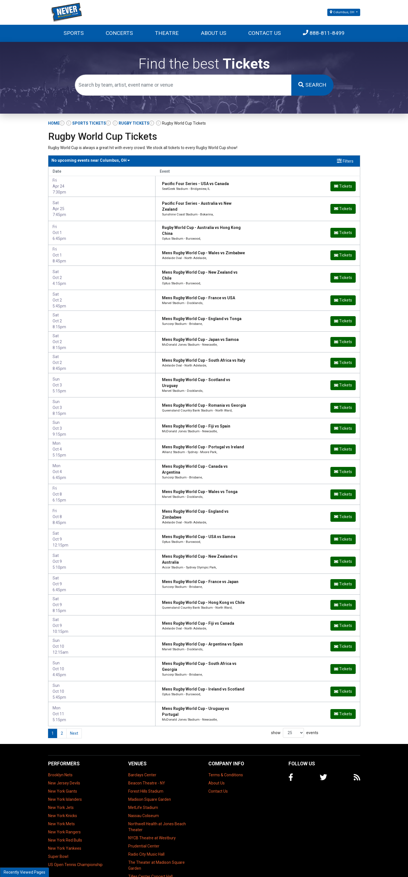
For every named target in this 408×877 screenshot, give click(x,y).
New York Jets (61, 777)
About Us (213, 33)
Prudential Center (143, 816)
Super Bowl (58, 826)
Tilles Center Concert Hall (150, 846)
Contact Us (264, 33)
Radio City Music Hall (146, 824)
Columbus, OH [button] (342, 12)
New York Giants (62, 761)
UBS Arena (138, 854)
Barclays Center (142, 745)
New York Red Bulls (65, 810)
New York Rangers (64, 802)
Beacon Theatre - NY (146, 753)
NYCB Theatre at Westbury (152, 808)
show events (294, 703)
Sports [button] (74, 33)
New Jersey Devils (64, 753)
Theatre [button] (167, 33)
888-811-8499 (323, 33)
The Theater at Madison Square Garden (156, 835)
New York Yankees (64, 818)
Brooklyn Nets (60, 745)
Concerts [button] (119, 33)
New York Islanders (65, 769)
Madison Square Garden (149, 769)
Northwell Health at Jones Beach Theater (157, 796)
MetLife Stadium (143, 777)
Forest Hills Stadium (145, 761)
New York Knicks (62, 785)
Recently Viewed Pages (24, 872)
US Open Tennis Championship (75, 834)
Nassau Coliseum (143, 785)
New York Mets (61, 793)
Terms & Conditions (225, 745)
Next (74, 703)
